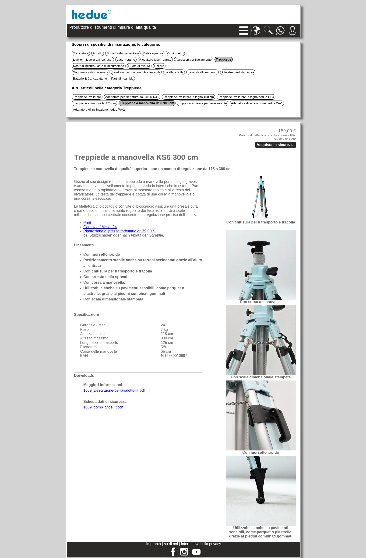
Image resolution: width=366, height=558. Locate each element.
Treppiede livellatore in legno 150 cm (188, 97)
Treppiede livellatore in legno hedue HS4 (246, 97)
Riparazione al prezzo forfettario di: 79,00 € (119, 231)
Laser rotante (126, 59)
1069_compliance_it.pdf (103, 407)
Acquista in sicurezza (276, 145)
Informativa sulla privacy (201, 544)
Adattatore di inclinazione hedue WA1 (257, 103)
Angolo (97, 53)
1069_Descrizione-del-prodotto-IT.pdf (114, 390)
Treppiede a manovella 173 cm (94, 103)
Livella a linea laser (99, 59)
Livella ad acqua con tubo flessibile (136, 72)
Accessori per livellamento (194, 59)
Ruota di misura (139, 66)
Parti (87, 223)
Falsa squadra (153, 53)
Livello (77, 59)
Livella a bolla (174, 72)
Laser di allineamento (202, 72)
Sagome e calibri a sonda (90, 72)
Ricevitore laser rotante (155, 59)
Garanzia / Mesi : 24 (100, 227)
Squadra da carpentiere (123, 53)
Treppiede (223, 59)
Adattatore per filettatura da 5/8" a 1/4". (132, 97)
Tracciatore (80, 53)
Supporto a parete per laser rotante (202, 103)
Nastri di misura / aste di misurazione (98, 66)
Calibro (159, 66)
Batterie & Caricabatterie (90, 78)
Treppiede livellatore (87, 97)
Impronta (154, 544)
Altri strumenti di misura (238, 72)
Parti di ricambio (122, 78)
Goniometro (175, 53)
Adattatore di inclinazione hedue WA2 (99, 109)
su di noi (171, 544)
